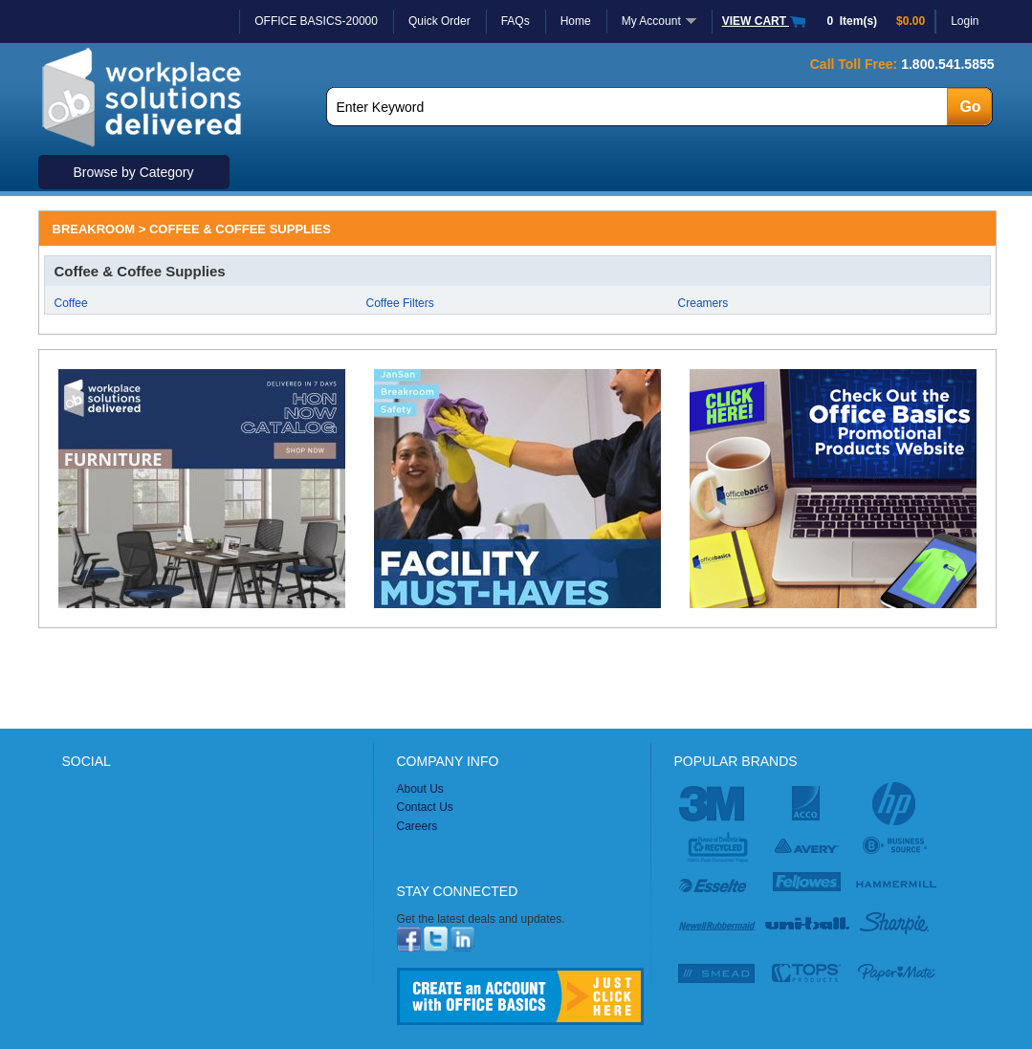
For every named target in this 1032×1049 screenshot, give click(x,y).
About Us (420, 789)
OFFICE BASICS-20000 (316, 21)
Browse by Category (133, 172)
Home (575, 21)
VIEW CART (765, 21)
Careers (417, 826)
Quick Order (439, 21)
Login (964, 21)
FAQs (515, 21)
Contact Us (425, 807)
